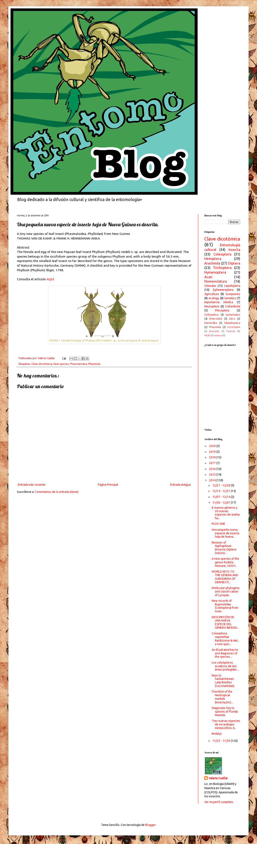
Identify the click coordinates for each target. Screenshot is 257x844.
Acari (208, 277)
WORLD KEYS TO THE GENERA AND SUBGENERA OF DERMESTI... (225, 577)
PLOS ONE (218, 523)
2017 (212, 463)
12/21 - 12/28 (221, 485)
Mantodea (210, 322)
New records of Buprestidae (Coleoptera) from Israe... (225, 606)
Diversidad (215, 318)
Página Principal (108, 484)
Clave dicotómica (41, 363)
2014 (212, 480)
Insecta (234, 249)
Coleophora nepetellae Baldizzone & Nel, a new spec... (225, 639)
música (218, 335)
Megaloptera (232, 322)
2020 (212, 446)
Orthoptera (211, 314)
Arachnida (212, 263)
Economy (214, 331)
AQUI (50, 279)
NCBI (207, 335)
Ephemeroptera (223, 289)
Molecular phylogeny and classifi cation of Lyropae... (226, 591)
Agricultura (211, 294)
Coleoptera (222, 254)
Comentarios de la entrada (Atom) (56, 491)
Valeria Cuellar (218, 778)
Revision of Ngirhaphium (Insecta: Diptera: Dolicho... (224, 548)
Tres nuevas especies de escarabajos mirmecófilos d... (226, 724)
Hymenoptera (215, 272)
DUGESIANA (233, 327)
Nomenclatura (215, 281)
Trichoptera (222, 268)
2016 (212, 469)
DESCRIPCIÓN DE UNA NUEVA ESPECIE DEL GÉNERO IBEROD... (225, 622)
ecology (214, 298)
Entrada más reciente (32, 484)
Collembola (232, 306)
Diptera (234, 263)
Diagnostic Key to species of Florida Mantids (225, 711)
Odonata (210, 285)
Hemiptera (212, 259)
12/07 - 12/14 (221, 497)
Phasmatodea (78, 363)
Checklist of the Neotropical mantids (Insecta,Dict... (222, 697)
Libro (232, 318)
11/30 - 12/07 (221, 502)
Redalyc (217, 733)
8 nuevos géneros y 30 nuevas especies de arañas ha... (226, 513)
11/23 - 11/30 (221, 740)
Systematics (233, 314)
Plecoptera (222, 310)
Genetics (230, 298)
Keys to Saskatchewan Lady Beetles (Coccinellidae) (223, 681)
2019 (212, 451)
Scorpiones (232, 294)
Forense (230, 331)
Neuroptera (211, 306)
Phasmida (94, 363)
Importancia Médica (218, 302)
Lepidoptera (232, 285)
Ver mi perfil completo (218, 802)
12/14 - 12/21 (221, 491)
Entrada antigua (180, 484)
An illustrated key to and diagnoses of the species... (225, 653)
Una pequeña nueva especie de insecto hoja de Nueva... (226, 533)
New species (61, 363)
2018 (212, 457)
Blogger (150, 825)
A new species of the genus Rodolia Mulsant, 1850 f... (225, 562)
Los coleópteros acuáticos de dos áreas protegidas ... (225, 666)
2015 (212, 474)
